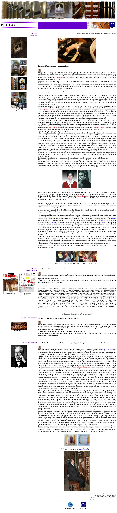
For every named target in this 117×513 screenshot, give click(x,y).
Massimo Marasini (100, 222)
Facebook (54, 222)
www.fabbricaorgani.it (83, 449)
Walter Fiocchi (103, 220)
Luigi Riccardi (111, 218)
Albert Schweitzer (108, 349)
